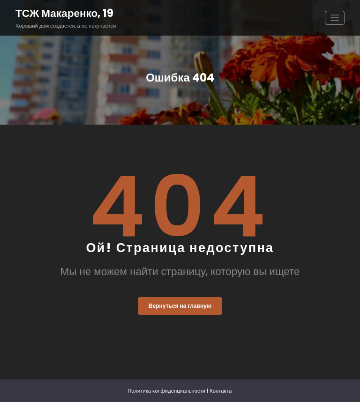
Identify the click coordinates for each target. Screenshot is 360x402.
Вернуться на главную (180, 306)
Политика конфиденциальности (166, 391)
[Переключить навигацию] (335, 18)
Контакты (221, 391)
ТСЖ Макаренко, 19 (64, 13)
